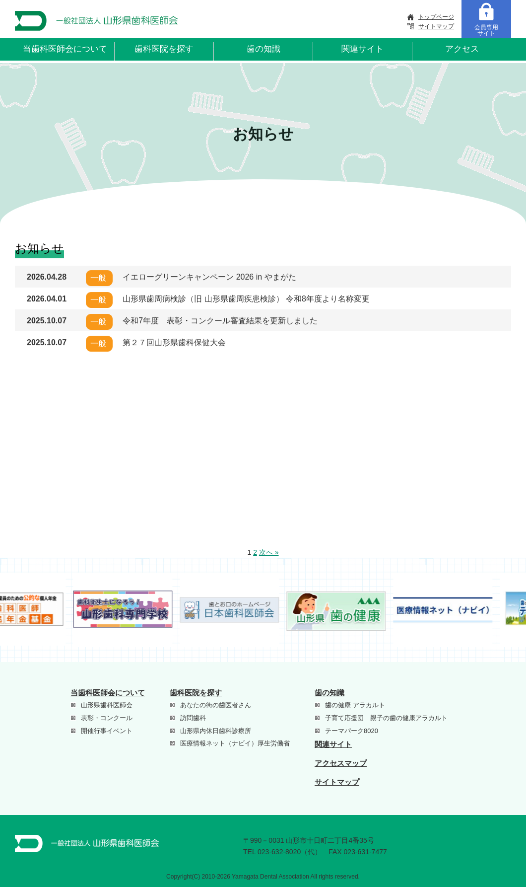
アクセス (462, 49)
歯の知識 (263, 49)
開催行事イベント (106, 731)
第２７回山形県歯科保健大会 (174, 342)
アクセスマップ (341, 763)
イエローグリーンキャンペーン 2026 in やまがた (209, 277)
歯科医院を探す (164, 49)
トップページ (436, 16)
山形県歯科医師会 (106, 705)
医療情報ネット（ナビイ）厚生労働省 (235, 743)
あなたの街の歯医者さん (215, 705)
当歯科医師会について (65, 49)
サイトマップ (436, 26)
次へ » (269, 552)
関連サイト (362, 49)
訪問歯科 (193, 718)
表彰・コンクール (106, 718)
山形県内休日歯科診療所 (215, 731)
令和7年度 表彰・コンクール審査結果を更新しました (220, 320)
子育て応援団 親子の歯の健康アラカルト (386, 718)
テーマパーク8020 (351, 731)
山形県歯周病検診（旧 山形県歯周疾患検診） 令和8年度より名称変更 (246, 299)
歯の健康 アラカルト (355, 705)
